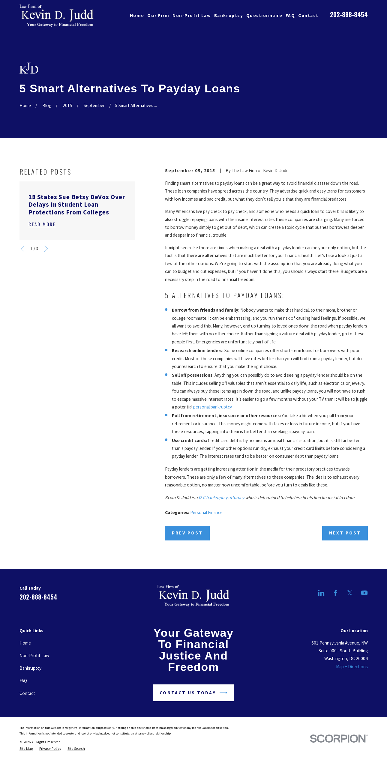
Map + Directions (352, 666)
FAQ (23, 681)
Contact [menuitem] (308, 15)
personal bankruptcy (212, 407)
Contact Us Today (193, 693)
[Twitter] (350, 593)
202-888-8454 (349, 14)
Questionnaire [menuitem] (264, 15)
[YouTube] (364, 593)
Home (25, 643)
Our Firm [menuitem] (158, 15)
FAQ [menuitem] (290, 15)
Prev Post (187, 533)
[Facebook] (335, 593)
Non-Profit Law (34, 655)
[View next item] (46, 249)
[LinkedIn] (321, 593)
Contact (27, 693)
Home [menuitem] (137, 15)
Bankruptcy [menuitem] (228, 15)
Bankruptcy (30, 668)
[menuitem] (26, 748)
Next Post (345, 533)
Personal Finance (206, 512)
